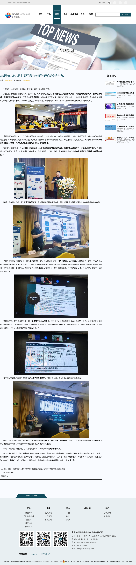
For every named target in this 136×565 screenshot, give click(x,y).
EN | (101, 2)
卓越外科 (74, 14)
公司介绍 (107, 513)
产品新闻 (48, 516)
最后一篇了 (11, 473)
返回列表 (4, 476)
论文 (68, 516)
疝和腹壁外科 (29, 516)
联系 (91, 14)
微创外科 (28, 513)
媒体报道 (48, 520)
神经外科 (28, 523)
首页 (40, 14)
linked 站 (34, 554)
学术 (66, 14)
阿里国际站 (46, 554)
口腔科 (28, 520)
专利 (68, 513)
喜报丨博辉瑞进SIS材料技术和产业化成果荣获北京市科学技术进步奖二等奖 (36, 469)
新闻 (57, 14)
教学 (68, 520)
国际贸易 (28, 527)
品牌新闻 (48, 513)
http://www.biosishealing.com (87, 542)
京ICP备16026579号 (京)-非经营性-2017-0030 (47, 561)
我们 (83, 14)
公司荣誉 (107, 516)
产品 (49, 14)
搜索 (125, 14)
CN (104, 2)
